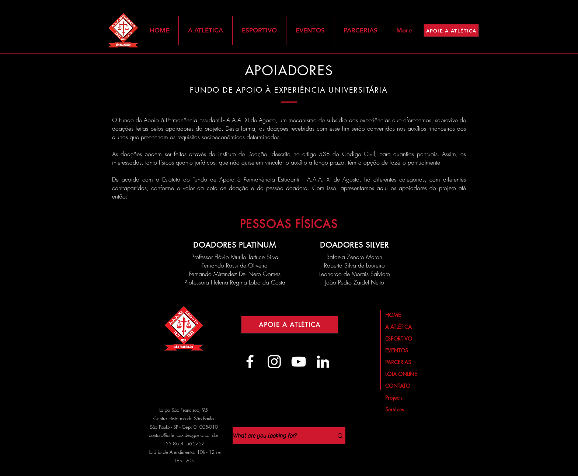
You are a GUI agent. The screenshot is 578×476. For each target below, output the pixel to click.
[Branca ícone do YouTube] (298, 361)
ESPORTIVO (398, 338)
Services (394, 409)
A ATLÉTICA (398, 326)
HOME (393, 314)
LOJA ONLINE (401, 373)
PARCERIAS (398, 362)
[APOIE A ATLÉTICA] (451, 30)
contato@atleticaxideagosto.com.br (183, 435)
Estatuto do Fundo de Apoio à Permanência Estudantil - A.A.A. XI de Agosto (261, 179)
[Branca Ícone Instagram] (274, 361)
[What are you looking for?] (277, 435)
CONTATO (397, 385)
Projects (394, 397)
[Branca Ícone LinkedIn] (323, 361)
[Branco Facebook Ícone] (250, 361)
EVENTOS (396, 350)
